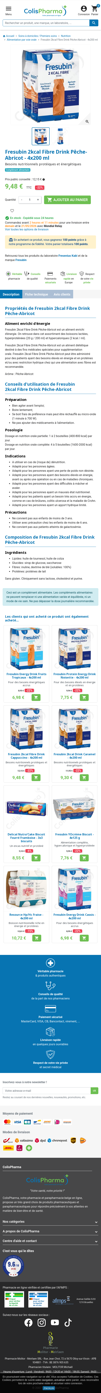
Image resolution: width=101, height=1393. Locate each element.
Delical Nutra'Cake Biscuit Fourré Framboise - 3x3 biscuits (26, 837)
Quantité (10, 199)
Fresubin (20, 260)
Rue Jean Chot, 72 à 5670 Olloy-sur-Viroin (66, 1358)
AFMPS (62, 1287)
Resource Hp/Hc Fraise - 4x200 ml (26, 916)
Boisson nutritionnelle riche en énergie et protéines (26, 924)
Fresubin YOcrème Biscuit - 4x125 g (74, 836)
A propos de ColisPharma (21, 1231)
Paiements (50, 278)
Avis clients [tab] (62, 294)
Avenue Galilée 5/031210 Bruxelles (86, 1301)
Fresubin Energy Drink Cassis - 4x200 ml (75, 916)
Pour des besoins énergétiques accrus (26, 683)
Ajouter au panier (67, 200)
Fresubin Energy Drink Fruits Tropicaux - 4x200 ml (26, 675)
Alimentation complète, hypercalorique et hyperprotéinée (75, 844)
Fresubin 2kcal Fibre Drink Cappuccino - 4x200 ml (26, 756)
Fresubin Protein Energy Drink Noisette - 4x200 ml (75, 675)
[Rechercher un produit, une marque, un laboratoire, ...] (50, 22)
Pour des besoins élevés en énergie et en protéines (74, 683)
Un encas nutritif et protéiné (26, 846)
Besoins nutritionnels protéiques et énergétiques (26, 764)
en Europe (69, 278)
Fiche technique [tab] (36, 294)
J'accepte (49, 1388)
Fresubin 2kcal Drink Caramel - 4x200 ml (74, 756)
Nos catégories (13, 1221)
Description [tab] (11, 294)
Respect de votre (86, 278)
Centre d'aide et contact (20, 1241)
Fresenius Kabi (67, 255)
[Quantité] (29, 199)
